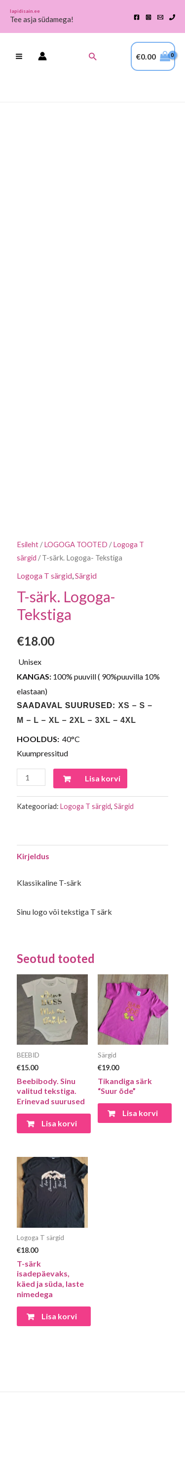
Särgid (86, 575)
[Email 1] (160, 17)
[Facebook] (137, 17)
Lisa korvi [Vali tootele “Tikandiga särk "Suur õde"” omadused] (140, 1113)
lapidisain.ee (25, 11)
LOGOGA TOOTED (76, 544)
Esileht (27, 544)
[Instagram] (148, 17)
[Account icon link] (42, 56)
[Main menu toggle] (19, 56)
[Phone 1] (172, 17)
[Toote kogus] (31, 777)
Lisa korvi (102, 778)
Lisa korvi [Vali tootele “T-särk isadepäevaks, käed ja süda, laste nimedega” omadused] (59, 1316)
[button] (92, 56)
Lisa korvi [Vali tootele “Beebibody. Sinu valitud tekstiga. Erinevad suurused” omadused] (59, 1123)
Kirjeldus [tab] (33, 856)
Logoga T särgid (44, 575)
